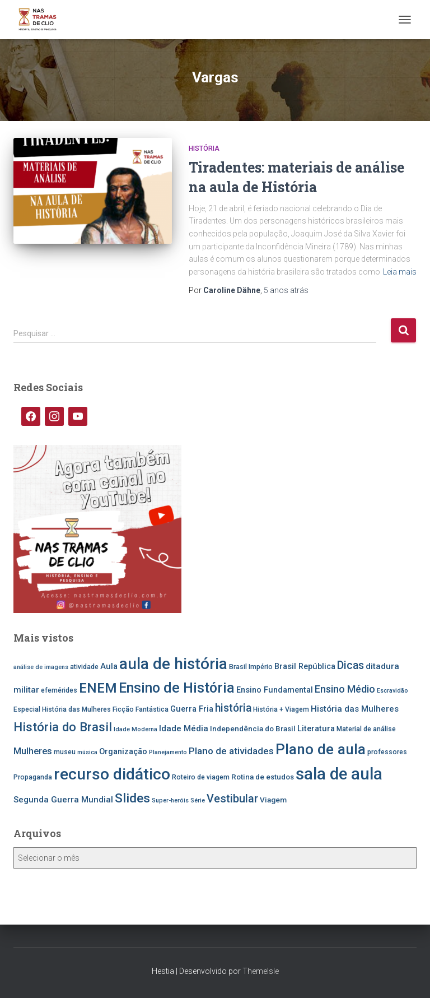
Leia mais (400, 271)
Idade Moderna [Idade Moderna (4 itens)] (135, 729)
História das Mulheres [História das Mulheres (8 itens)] (355, 709)
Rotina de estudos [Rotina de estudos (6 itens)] (262, 776)
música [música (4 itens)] (87, 752)
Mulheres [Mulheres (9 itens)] (32, 751)
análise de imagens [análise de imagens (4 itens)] (40, 667)
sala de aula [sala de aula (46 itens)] (339, 773)
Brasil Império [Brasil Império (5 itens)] (251, 667)
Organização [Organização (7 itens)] (123, 751)
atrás (286, 290)
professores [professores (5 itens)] (387, 752)
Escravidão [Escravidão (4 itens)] (392, 690)
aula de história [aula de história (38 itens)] (173, 663)
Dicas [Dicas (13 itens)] (350, 665)
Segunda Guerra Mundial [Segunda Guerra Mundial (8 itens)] (63, 800)
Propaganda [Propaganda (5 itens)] (32, 777)
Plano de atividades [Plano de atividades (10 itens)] (231, 750)
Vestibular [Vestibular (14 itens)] (232, 798)
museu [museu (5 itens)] (65, 752)
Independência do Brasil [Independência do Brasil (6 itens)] (253, 728)
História (204, 148)
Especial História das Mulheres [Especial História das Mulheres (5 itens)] (62, 709)
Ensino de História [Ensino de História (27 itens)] (177, 688)
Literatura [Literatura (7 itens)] (316, 729)
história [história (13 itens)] (233, 708)
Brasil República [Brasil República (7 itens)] (304, 666)
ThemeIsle (260, 971)
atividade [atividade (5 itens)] (84, 667)
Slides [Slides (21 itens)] (132, 798)
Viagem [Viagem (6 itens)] (273, 799)
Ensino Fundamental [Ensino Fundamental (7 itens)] (274, 690)
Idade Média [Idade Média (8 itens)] (183, 728)
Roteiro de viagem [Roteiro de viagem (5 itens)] (201, 777)
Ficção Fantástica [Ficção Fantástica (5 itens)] (141, 709)
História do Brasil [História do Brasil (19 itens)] (62, 727)
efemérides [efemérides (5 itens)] (59, 690)
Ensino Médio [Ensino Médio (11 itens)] (345, 689)
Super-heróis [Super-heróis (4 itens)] (170, 800)
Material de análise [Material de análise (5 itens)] (366, 729)
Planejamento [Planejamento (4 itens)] (168, 752)
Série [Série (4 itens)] (197, 800)
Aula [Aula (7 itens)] (109, 666)
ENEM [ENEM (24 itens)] (98, 688)
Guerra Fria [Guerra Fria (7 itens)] (191, 709)
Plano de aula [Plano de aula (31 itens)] (320, 749)
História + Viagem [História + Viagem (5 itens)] (281, 709)
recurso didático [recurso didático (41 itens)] (112, 774)
